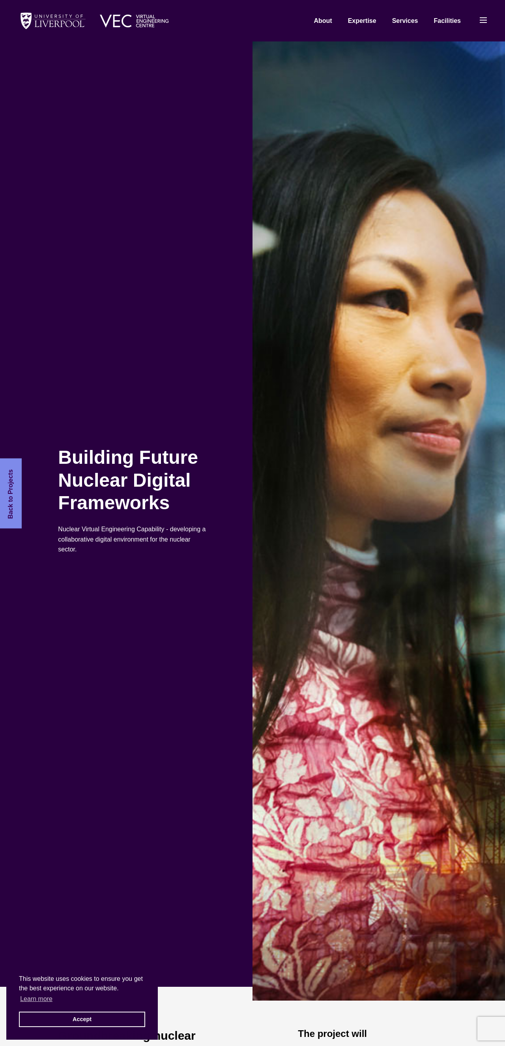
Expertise (362, 20)
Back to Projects (10, 494)
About (323, 20)
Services (405, 20)
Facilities (447, 20)
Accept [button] (82, 1019)
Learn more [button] (36, 998)
